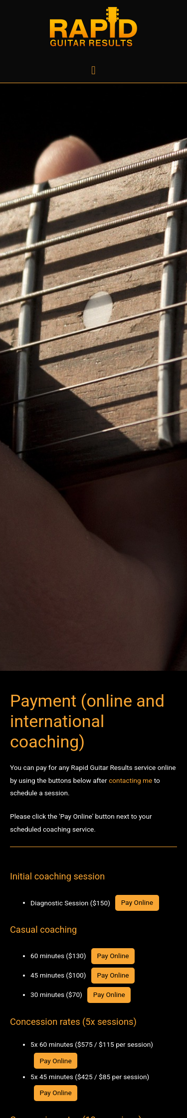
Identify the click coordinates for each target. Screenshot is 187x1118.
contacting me (130, 780)
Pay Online (137, 902)
